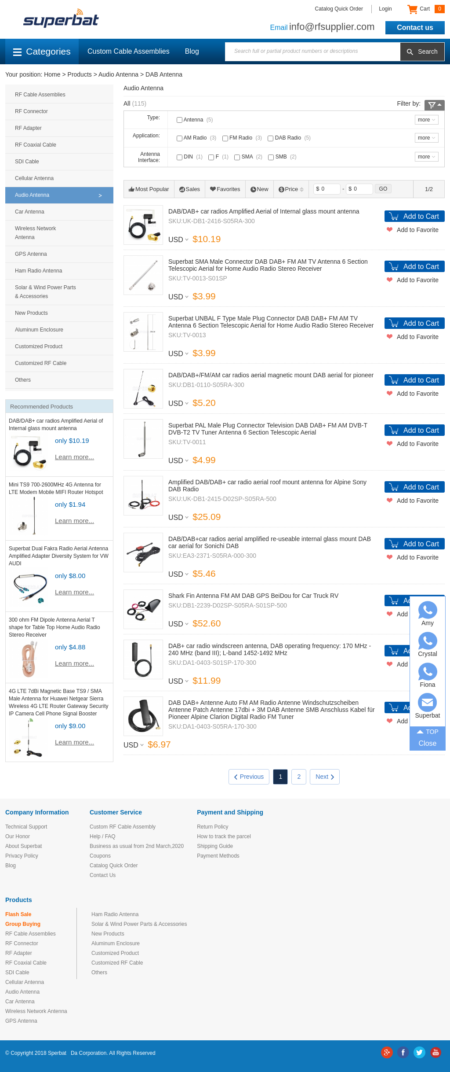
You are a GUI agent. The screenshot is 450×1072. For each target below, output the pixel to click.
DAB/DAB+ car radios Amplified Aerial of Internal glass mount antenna (263, 211)
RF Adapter (28, 128)
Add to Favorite (418, 229)
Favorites (225, 189)
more (424, 120)
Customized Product (38, 346)
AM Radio (197, 138)
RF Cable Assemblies (40, 95)
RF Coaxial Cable (35, 145)
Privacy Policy (21, 856)
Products (80, 74)
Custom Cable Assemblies (128, 51)
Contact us (415, 27)
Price (291, 189)
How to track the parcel (224, 836)
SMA (249, 157)
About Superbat (23, 846)
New (259, 189)
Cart (426, 9)
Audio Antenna (118, 74)
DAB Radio (290, 138)
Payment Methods (218, 856)
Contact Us (103, 875)
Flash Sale (18, 914)
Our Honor (17, 836)
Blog (192, 51)
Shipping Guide (215, 846)
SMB (283, 157)
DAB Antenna (163, 74)
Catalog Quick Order (339, 9)
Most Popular (149, 189)
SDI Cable (27, 161)
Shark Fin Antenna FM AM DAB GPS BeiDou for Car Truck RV (253, 595)
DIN (190, 157)
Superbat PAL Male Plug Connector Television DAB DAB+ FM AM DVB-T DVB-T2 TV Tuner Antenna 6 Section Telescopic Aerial (267, 429)
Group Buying (22, 924)
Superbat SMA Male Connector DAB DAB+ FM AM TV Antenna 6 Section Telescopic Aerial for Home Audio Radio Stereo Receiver (268, 265)
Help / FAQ (103, 836)
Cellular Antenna (34, 178)
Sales (189, 189)
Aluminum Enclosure (39, 330)
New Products (31, 313)
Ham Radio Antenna (38, 271)
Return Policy (212, 827)
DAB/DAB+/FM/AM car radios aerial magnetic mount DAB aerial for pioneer (271, 375)
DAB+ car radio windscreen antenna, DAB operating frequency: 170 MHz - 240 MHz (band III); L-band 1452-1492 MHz (269, 649)
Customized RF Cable (40, 363)
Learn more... (74, 456)
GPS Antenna (31, 254)
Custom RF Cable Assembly (123, 827)
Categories (42, 51)
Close (428, 743)
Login (385, 9)
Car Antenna (29, 212)
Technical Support (26, 827)
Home (52, 74)
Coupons (100, 856)
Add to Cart (421, 216)
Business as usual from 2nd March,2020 (137, 846)
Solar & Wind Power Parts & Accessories (45, 291)
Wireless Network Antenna (35, 232)
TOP (428, 730)
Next (325, 776)
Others (23, 380)
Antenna (195, 120)
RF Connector (31, 111)
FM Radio (243, 138)
